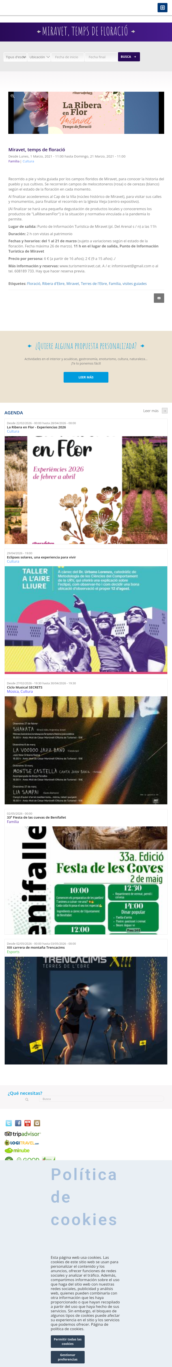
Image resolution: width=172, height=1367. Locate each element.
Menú (162, 8)
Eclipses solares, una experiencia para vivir (41, 557)
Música (13, 691)
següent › (165, 410)
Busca (126, 56)
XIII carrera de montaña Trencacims (36, 947)
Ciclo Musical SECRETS (24, 687)
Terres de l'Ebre (94, 283)
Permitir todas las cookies (68, 1341)
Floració (33, 283)
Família (115, 283)
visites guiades (135, 283)
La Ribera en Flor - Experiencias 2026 (36, 427)
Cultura (13, 431)
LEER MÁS (85, 377)
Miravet (72, 283)
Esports (13, 951)
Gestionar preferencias (67, 1357)
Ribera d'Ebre (53, 283)
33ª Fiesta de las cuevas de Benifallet (36, 817)
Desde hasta (41, 423)
